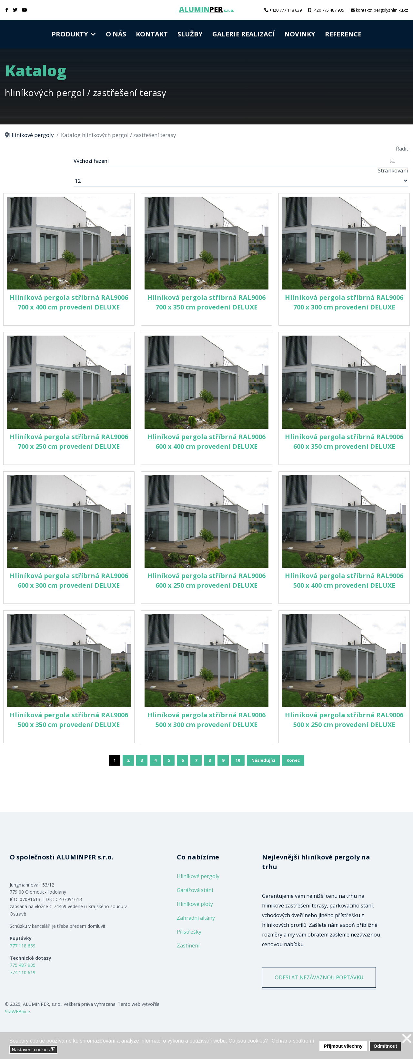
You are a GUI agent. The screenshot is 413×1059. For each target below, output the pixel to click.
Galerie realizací (243, 34)
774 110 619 (22, 972)
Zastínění (188, 945)
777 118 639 (22, 946)
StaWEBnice (17, 1011)
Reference (343, 34)
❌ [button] (407, 1038)
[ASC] (392, 160)
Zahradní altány (196, 917)
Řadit (402, 148)
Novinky (299, 34)
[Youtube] (24, 10)
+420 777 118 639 (285, 10)
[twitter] (15, 10)
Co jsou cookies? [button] (248, 1041)
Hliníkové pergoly (198, 876)
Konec (293, 760)
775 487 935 (22, 965)
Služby (190, 34)
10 (238, 760)
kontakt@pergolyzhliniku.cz (382, 10)
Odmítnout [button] (385, 1046)
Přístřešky (189, 931)
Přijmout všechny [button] (343, 1046)
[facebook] (6, 10)
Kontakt (152, 34)
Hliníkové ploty (195, 903)
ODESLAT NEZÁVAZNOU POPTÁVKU (319, 977)
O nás (116, 34)
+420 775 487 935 (328, 10)
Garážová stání (195, 890)
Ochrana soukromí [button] (293, 1041)
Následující (263, 760)
